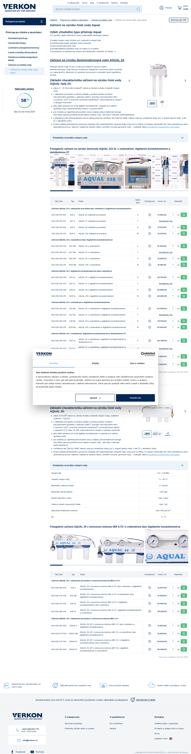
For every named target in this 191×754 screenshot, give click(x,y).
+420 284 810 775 (30, 729)
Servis (84, 3)
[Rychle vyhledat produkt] (95, 9)
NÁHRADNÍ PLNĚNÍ (142, 700)
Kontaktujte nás (165, 221)
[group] (63, 171)
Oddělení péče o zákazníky (166, 723)
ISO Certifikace (116, 723)
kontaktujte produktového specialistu (164, 127)
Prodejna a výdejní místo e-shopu (169, 728)
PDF (179, 20)
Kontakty (124, 3)
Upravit (95, 398)
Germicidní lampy (17, 43)
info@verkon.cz (30, 740)
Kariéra (114, 3)
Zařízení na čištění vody (20, 65)
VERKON (53, 20)
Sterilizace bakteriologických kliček (23, 58)
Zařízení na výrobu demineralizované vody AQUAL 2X (87, 60)
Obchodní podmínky (73, 723)
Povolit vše (135, 398)
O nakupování (73, 3)
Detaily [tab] (95, 363)
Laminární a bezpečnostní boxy (23, 48)
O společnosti (103, 3)
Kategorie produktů (24, 21)
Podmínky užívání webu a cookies (79, 728)
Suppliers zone (163, 738)
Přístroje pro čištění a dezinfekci (74, 20)
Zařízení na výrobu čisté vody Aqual (24, 71)
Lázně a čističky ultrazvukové (22, 52)
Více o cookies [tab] (137, 363)
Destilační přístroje (17, 38)
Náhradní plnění (24, 89)
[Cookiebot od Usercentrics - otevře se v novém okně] (143, 354)
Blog (92, 3)
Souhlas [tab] (53, 363)
